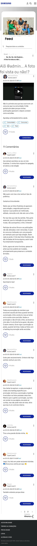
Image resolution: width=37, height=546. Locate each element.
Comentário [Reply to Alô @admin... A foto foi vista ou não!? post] (26, 138)
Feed (19, 81)
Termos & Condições (8, 526)
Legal (3, 533)
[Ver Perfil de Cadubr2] (9, 274)
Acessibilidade (6, 522)
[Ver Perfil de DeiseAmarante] (11, 302)
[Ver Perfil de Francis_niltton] (11, 153)
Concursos (24, 122)
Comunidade (11, 122)
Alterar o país (6, 537)
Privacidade (5, 530)
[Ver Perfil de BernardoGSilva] (13, 76)
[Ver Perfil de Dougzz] (9, 484)
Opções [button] (29, 55)
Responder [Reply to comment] (27, 177)
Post (16, 126)
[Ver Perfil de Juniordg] (10, 425)
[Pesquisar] (18, 46)
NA (8, 126)
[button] (30, 76)
